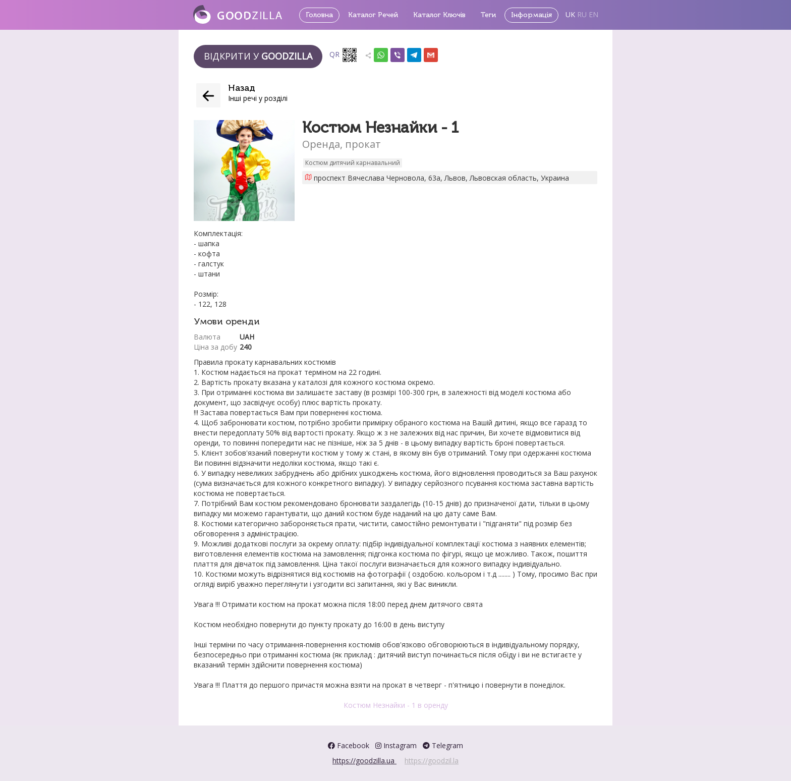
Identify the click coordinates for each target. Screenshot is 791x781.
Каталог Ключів (439, 15)
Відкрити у (258, 56)
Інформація (531, 15)
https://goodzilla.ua (364, 760)
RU (582, 14)
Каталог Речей (373, 15)
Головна (319, 15)
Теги (488, 15)
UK (570, 14)
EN (593, 14)
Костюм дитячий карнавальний (352, 162)
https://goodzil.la (432, 760)
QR (343, 55)
